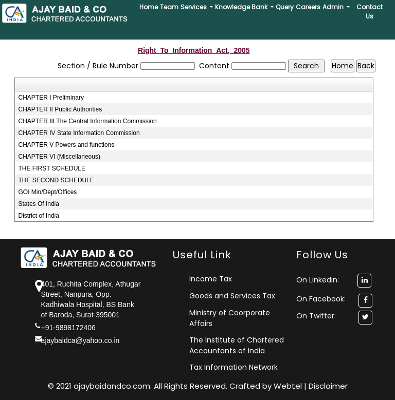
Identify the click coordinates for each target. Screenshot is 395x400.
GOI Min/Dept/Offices (48, 192)
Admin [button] (333, 7)
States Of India (39, 203)
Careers (308, 7)
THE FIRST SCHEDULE (52, 168)
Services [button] (194, 7)
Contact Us (369, 12)
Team (169, 7)
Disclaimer (328, 385)
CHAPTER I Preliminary (51, 97)
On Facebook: (321, 299)
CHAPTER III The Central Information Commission (88, 121)
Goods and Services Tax (232, 296)
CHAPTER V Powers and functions (67, 144)
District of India (39, 215)
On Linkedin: (333, 280)
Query (285, 7)
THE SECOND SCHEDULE (56, 180)
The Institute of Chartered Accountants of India (236, 345)
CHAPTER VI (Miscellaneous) (59, 156)
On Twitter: (316, 316)
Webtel (289, 385)
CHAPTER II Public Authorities (60, 109)
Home (148, 7)
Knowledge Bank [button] (242, 7)
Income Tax (210, 279)
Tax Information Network (233, 367)
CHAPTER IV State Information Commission (79, 133)
